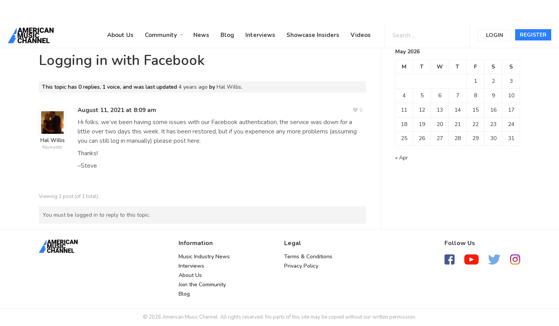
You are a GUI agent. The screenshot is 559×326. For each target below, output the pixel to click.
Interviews (260, 35)
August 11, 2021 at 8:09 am (117, 110)
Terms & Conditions (308, 256)
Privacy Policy (301, 266)
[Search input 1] (417, 34)
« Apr (401, 157)
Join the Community (202, 284)
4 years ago (193, 87)
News (201, 35)
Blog (227, 35)
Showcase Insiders (312, 35)
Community (161, 35)
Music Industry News (204, 256)
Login (494, 35)
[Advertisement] (234, 10)
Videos (361, 35)
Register (533, 35)
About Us (120, 35)
